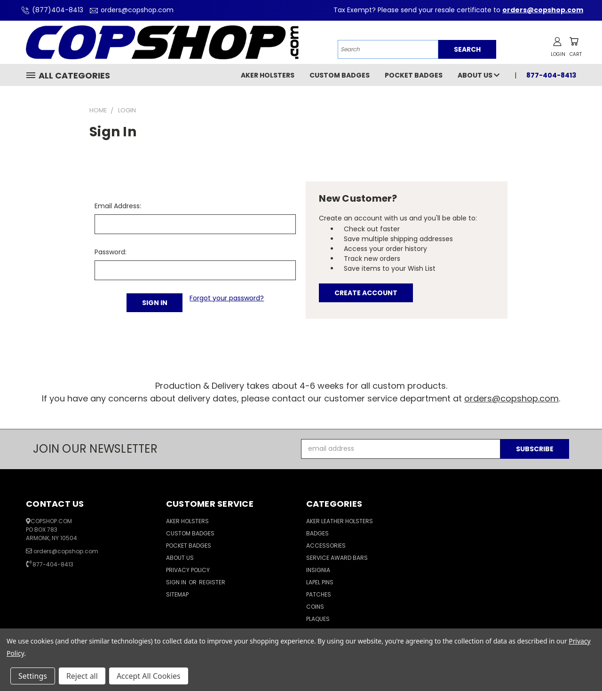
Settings (32, 676)
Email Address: (118, 206)
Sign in (177, 582)
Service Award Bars (337, 558)
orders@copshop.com (130, 10)
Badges (317, 533)
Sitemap (177, 594)
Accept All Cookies (149, 676)
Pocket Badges (414, 75)
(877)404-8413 (51, 10)
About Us (478, 75)
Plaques (318, 619)
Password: (111, 252)
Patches (318, 594)
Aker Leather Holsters (339, 521)
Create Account (365, 293)
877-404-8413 (551, 75)
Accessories (326, 546)
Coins (315, 607)
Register (212, 582)
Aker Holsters (267, 75)
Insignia (318, 570)
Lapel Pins (319, 582)
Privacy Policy (188, 570)
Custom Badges (339, 75)
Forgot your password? (227, 298)
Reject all (82, 676)
